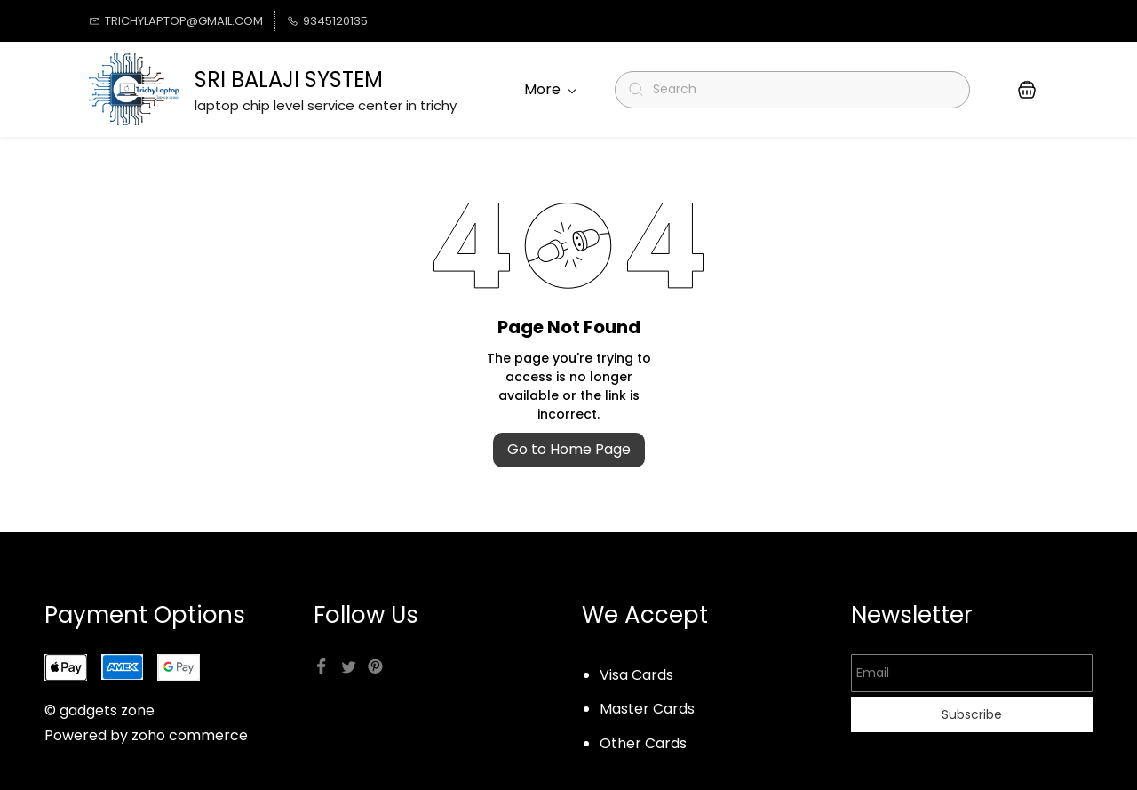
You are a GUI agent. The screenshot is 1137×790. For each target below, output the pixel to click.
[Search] (800, 89)
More (550, 89)
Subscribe (972, 714)
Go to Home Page (569, 449)
